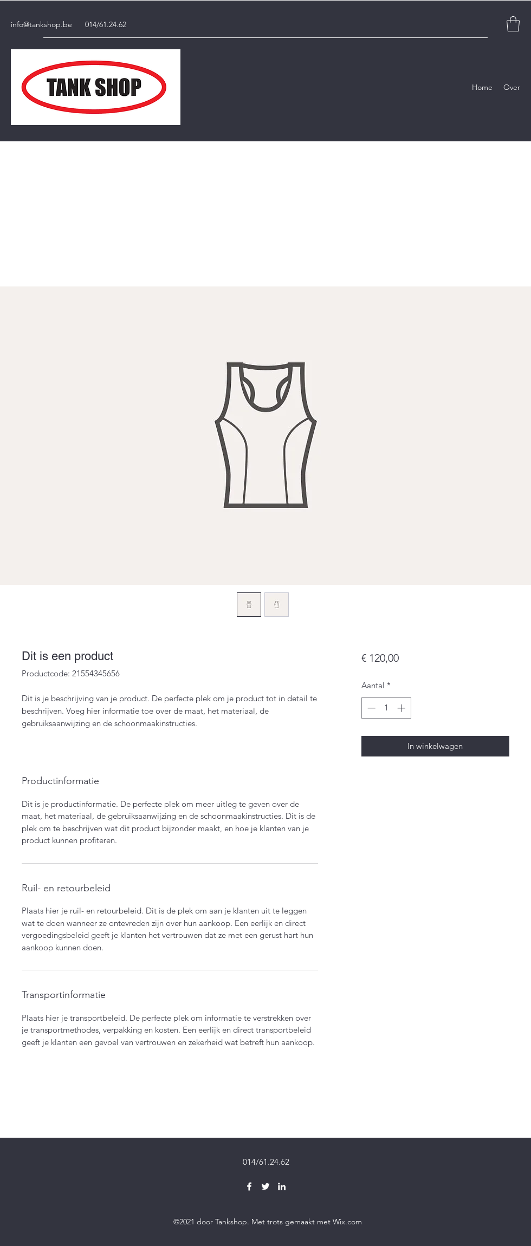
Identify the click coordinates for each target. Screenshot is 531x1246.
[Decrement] (370, 708)
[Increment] (402, 708)
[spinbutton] (386, 708)
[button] (513, 24)
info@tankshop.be (41, 24)
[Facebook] (249, 1186)
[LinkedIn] (281, 1186)
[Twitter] (265, 1186)
